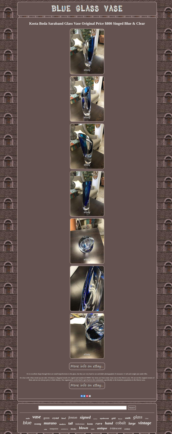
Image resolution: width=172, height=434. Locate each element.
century (127, 429)
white (45, 429)
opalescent (104, 418)
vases (92, 429)
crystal (55, 418)
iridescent (116, 428)
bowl (63, 418)
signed (85, 417)
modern (62, 424)
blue (27, 422)
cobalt (121, 422)
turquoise (54, 428)
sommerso (64, 429)
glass (137, 417)
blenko (73, 429)
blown (83, 428)
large (132, 423)
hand (109, 423)
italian (95, 419)
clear (146, 418)
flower (120, 419)
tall (70, 423)
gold (114, 418)
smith (127, 418)
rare (98, 423)
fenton (72, 417)
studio (28, 418)
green (46, 417)
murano (50, 423)
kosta (90, 423)
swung (37, 423)
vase (36, 416)
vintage (144, 422)
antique (102, 428)
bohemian (80, 424)
